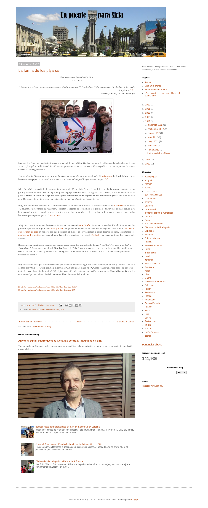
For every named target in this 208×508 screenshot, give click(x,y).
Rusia (147, 310)
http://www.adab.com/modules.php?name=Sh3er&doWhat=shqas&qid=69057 (49, 287)
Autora (148, 82)
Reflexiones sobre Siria (156, 89)
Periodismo (150, 292)
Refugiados (150, 299)
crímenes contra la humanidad (159, 213)
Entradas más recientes (30, 321)
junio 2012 (153, 137)
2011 (148, 159)
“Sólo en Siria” (55, 215)
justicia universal (152, 263)
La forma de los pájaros (38, 70)
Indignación (150, 253)
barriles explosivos (153, 195)
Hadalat (148, 242)
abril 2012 (153, 145)
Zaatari (148, 336)
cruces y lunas (56, 228)
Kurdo (147, 271)
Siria (62, 309)
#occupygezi (151, 176)
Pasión (148, 289)
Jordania (149, 260)
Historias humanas (37, 309)
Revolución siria (52, 309)
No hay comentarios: (47, 305)
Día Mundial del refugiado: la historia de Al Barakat (60, 461)
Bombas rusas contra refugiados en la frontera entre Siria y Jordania (68, 427)
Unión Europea (152, 332)
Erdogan (149, 234)
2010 (148, 164)
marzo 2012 (154, 150)
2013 (148, 117)
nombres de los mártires (29, 235)
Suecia (148, 318)
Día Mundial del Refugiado (157, 227)
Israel (147, 256)
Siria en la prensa (153, 86)
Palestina (149, 285)
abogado (149, 180)
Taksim (148, 325)
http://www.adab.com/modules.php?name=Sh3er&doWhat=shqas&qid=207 (48, 290)
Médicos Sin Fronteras (155, 281)
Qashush (95, 235)
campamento (151, 209)
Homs (147, 249)
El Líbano (149, 231)
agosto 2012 (154, 133)
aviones (148, 187)
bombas (148, 202)
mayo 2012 (153, 141)
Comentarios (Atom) (41, 326)
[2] (106, 179)
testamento (107, 176)
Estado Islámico (152, 238)
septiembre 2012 (156, 129)
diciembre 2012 (155, 125)
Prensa (148, 296)
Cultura (148, 216)
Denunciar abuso (152, 344)
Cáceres (149, 206)
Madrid (148, 278)
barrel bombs (151, 191)
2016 (148, 109)
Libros (148, 274)
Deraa (148, 220)
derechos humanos (154, 223)
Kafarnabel (119, 205)
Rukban (148, 307)
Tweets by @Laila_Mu (152, 386)
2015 (148, 113)
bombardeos (151, 198)
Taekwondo (150, 321)
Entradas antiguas (125, 321)
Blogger (134, 499)
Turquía (148, 328)
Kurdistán (149, 267)
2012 (148, 121)
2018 (148, 105)
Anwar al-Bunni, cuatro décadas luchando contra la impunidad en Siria (60, 340)
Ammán (148, 184)
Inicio (79, 321)
